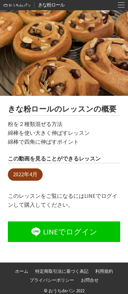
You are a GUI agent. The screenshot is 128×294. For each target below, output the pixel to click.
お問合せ (90, 280)
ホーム (21, 271)
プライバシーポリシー (52, 280)
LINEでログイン (63, 232)
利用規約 (104, 271)
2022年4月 (25, 174)
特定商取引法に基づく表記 (61, 271)
